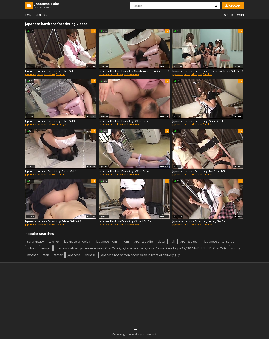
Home (29, 15)
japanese (30, 74)
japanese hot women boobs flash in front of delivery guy (140, 255)
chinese (90, 255)
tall (172, 241)
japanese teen (189, 241)
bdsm (47, 74)
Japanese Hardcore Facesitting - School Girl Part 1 (126, 221)
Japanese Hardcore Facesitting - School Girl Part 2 (53, 221)
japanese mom (106, 241)
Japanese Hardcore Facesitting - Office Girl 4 (123, 171)
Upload (232, 5)
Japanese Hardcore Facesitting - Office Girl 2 (123, 121)
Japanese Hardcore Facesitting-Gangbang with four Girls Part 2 (134, 71)
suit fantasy (35, 241)
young (235, 248)
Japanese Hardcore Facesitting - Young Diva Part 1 (200, 221)
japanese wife (143, 241)
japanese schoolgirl (77, 241)
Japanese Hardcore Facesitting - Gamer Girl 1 (197, 121)
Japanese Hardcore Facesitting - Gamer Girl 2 (50, 171)
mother (32, 255)
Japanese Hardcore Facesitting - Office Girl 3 (50, 121)
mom (125, 241)
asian (40, 74)
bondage (61, 124)
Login (240, 15)
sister (162, 241)
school (31, 248)
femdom (60, 74)
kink (52, 74)
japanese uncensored (219, 241)
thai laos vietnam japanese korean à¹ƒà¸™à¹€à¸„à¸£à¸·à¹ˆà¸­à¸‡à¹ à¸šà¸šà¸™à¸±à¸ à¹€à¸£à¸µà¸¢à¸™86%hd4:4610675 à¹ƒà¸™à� (140, 248)
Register (227, 15)
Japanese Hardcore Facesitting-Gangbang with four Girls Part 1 (207, 71)
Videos (42, 15)
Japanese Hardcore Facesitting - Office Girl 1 (50, 71)
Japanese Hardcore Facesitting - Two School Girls (200, 171)
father (58, 255)
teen (46, 255)
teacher (54, 241)
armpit (46, 248)
